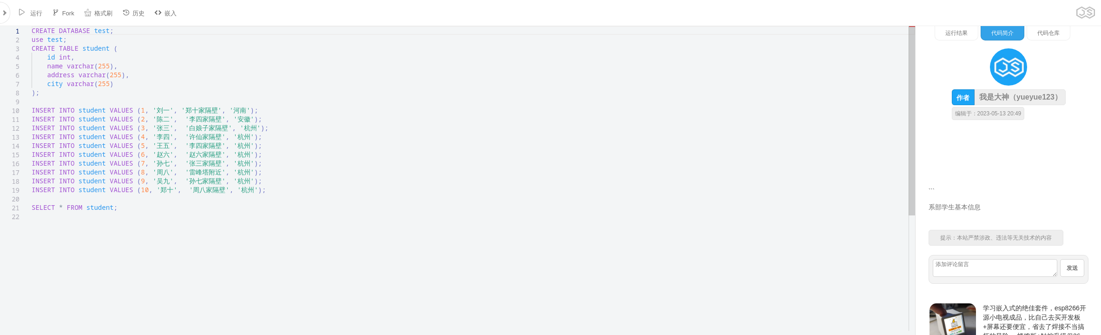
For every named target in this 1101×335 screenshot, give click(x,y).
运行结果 (956, 33)
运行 (30, 13)
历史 (133, 13)
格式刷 (98, 13)
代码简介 (1002, 33)
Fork (63, 13)
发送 (1072, 268)
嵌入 (165, 13)
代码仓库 (1048, 33)
